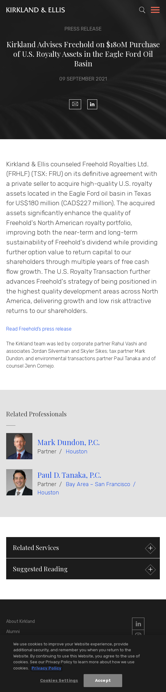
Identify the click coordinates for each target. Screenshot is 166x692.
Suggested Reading (83, 570)
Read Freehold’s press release (39, 329)
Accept (103, 680)
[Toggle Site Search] (142, 10)
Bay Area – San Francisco (98, 484)
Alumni (13, 631)
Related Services (83, 548)
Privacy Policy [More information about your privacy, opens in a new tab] (46, 668)
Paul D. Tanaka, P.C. (69, 475)
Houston (76, 451)
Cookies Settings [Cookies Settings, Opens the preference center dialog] (59, 680)
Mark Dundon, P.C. (68, 442)
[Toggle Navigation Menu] (155, 10)
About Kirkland (20, 621)
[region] (83, 663)
